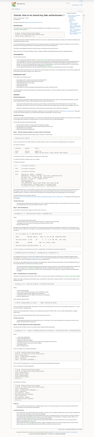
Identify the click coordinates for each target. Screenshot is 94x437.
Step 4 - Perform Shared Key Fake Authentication (75, 33)
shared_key (17, 9)
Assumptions (71, 19)
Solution (70, 21)
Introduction (71, 17)
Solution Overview (73, 24)
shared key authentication (68, 111)
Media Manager (75, 5)
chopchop (66, 276)
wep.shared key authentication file (35, 257)
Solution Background (74, 23)
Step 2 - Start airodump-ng (75, 29)
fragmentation (73, 276)
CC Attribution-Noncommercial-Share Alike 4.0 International (65, 432)
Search (82, 3)
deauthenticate (31, 269)
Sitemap (81, 5)
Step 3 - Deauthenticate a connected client (75, 31)
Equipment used (72, 20)
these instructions (48, 65)
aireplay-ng (24, 29)
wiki (34, 418)
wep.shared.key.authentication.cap (34, 22)
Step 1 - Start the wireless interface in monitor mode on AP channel (75, 26)
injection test (43, 59)
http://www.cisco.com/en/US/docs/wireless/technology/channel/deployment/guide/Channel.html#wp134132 (39, 196)
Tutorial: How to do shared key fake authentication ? (74, 16)
